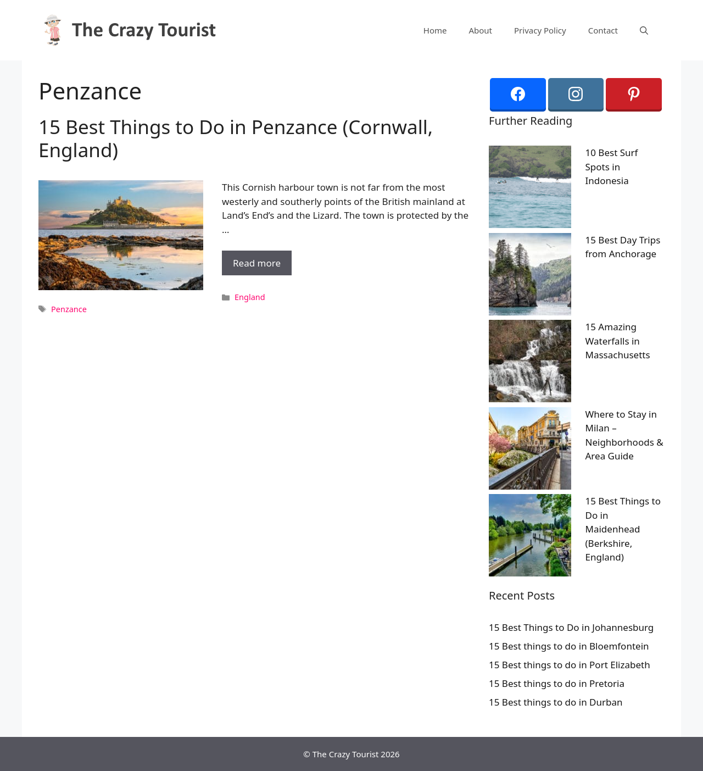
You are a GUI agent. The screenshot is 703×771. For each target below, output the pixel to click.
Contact (603, 30)
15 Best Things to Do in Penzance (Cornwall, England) (235, 138)
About (480, 30)
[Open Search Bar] (644, 30)
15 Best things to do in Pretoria (556, 683)
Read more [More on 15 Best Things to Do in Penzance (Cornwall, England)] (257, 263)
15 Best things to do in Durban (556, 702)
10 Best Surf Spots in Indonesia (611, 166)
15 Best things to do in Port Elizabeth (569, 664)
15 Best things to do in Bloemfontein (569, 646)
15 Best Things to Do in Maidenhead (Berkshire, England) (623, 529)
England (250, 297)
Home (435, 30)
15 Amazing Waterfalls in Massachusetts (617, 340)
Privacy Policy (540, 30)
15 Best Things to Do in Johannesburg (571, 627)
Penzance (69, 309)
